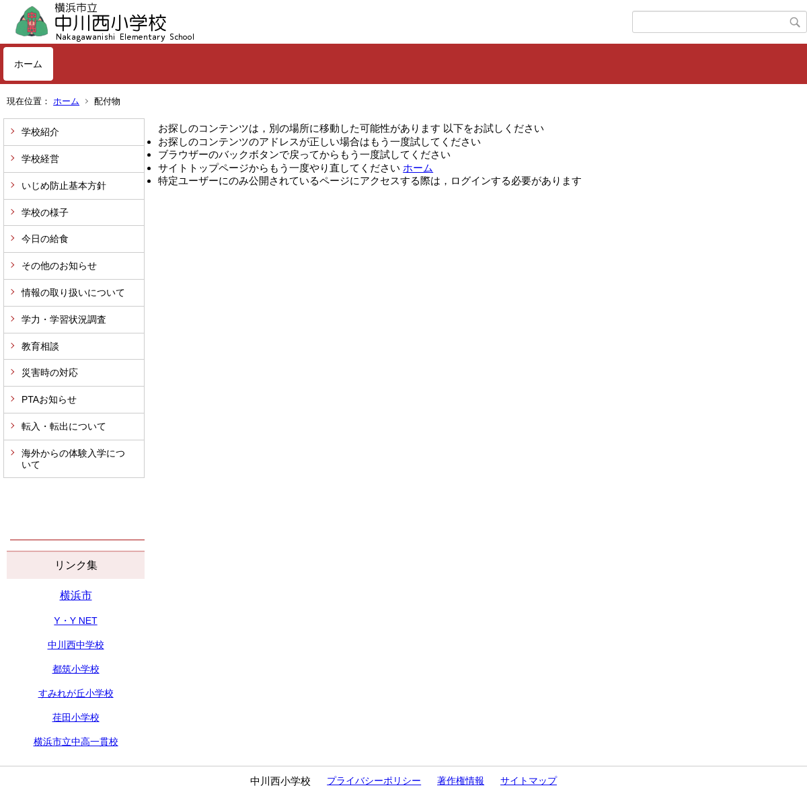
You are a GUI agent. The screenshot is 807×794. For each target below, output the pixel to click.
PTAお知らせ (49, 399)
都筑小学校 (76, 669)
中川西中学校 (76, 644)
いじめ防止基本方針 (64, 185)
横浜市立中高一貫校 (76, 741)
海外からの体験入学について (73, 459)
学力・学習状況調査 (64, 319)
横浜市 (76, 595)
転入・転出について (64, 426)
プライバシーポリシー (374, 780)
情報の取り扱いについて (73, 292)
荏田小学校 (76, 717)
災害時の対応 (50, 372)
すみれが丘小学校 (76, 693)
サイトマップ (528, 780)
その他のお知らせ (59, 265)
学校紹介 (40, 131)
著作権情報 (460, 780)
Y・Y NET (75, 620)
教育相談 (40, 346)
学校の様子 (45, 212)
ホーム (28, 63)
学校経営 (40, 158)
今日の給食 (45, 238)
